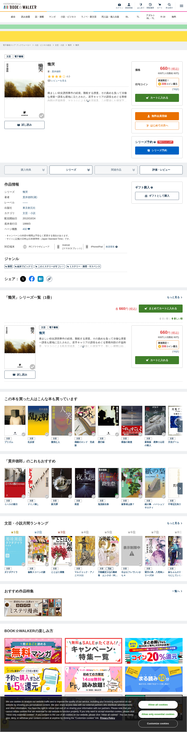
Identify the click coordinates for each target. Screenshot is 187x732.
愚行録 (101, 448)
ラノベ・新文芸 (88, 17)
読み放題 (25, 17)
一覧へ (177, 597)
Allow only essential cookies (158, 714)
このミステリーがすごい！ (49, 272)
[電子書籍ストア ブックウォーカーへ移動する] (17, 51)
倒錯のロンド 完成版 (84, 450)
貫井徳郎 (56, 77)
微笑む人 (55, 448)
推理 (8, 272)
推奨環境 (112, 252)
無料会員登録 (157, 122)
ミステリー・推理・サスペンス (83, 272)
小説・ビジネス (68, 17)
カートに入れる (157, 103)
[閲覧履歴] (150, 6)
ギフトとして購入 (157, 201)
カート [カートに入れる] (157, 366)
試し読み (24, 130)
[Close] (181, 714)
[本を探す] (169, 6)
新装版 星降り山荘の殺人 (154, 450)
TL (138, 17)
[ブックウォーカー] (19, 6)
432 (26, 235)
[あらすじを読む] (88, 103)
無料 (174, 17)
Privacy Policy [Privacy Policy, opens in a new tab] (107, 718)
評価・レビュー (161, 175)
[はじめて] (140, 6)
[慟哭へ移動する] (70, 51)
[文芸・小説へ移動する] (59, 51)
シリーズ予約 (145, 148)
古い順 (163, 324)
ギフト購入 (144, 193)
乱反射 (31, 448)
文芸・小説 (29, 219)
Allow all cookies (158, 704)
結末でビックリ (24, 272)
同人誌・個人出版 (110, 17)
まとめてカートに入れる (160, 314)
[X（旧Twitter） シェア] (23, 285)
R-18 (163, 17)
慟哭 (25, 197)
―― (25, 208)
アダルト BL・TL (150, 17)
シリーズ (78, 175)
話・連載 (39, 17)
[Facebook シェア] (32, 285)
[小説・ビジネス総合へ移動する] (43, 51)
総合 (13, 17)
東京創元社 (29, 213)
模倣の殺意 (126, 448)
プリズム (8, 448)
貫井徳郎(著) (30, 203)
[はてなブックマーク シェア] (41, 285)
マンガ (52, 17)
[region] (93, 714)
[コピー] (49, 285)
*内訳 (175, 95)
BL (127, 17)
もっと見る (175, 303)
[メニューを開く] (182, 6)
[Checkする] (42, 122)
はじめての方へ (157, 131)
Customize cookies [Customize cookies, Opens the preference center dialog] (158, 723)
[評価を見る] (58, 84)
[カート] (159, 6)
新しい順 (177, 324)
